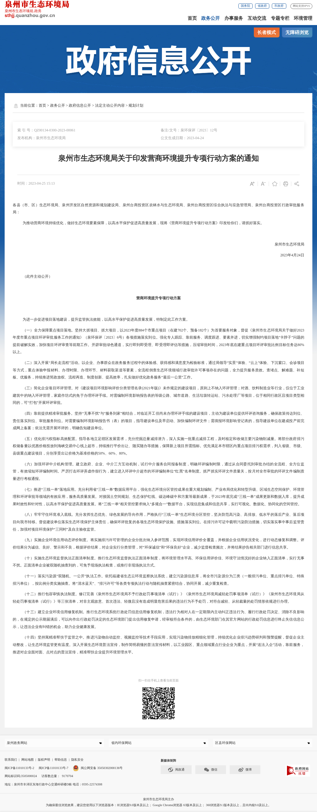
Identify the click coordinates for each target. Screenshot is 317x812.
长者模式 (266, 32)
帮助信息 (60, 761)
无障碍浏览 (297, 32)
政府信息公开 (80, 105)
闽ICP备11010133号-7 (53, 769)
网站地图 (27, 761)
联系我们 (11, 761)
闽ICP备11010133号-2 (19, 769)
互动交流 (257, 18)
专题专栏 (280, 18)
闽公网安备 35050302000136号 (98, 769)
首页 (192, 18)
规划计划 (135, 105)
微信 (210, 771)
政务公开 (210, 18)
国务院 (245, 5)
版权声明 (44, 761)
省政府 (262, 5)
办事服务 (233, 18)
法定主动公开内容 (110, 105)
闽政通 (176, 771)
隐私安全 (77, 761)
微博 (245, 771)
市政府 (279, 5)
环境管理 (303, 18)
